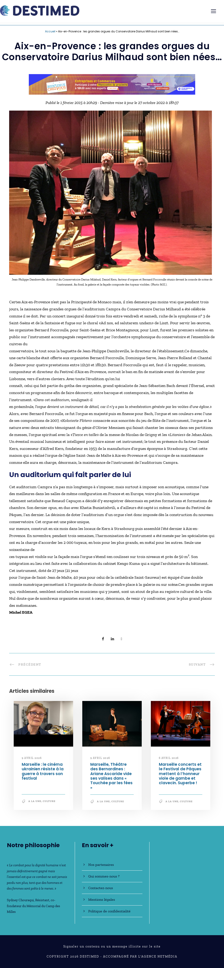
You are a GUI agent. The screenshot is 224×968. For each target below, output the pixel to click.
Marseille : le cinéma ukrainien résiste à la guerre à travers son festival (43, 771)
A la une (34, 801)
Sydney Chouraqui (20, 900)
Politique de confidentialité (109, 911)
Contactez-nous (100, 888)
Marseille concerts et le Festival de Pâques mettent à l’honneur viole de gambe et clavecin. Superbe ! (180, 774)
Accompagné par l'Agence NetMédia (140, 956)
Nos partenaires (101, 864)
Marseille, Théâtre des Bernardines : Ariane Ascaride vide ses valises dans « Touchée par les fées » (111, 776)
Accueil (50, 31)
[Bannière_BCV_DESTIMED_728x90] (112, 83)
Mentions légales (101, 899)
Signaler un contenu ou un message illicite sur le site (112, 946)
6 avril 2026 (169, 758)
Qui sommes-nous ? (104, 876)
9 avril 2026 (32, 758)
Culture (49, 801)
